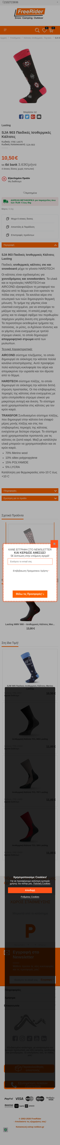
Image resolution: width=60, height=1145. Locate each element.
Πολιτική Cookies (41, 883)
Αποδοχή (30, 890)
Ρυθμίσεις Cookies (30, 897)
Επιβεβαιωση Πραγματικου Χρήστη (30, 571)
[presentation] (31, 579)
